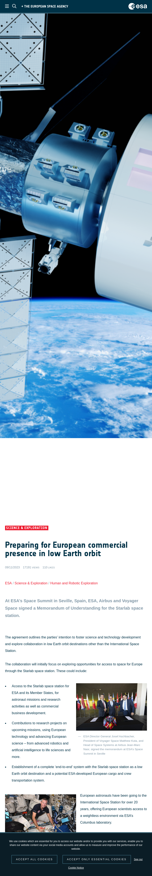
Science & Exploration (31, 583)
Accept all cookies (34, 859)
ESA (8, 583)
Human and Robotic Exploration (74, 583)
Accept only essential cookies (97, 859)
